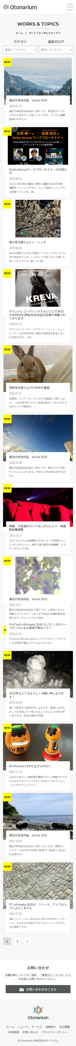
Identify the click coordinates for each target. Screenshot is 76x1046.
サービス (36, 1027)
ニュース (23, 1027)
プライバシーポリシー (55, 1032)
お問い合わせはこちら (41, 989)
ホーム (19, 33)
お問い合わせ (30, 1032)
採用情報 (13, 1032)
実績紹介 (50, 1027)
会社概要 (64, 1027)
